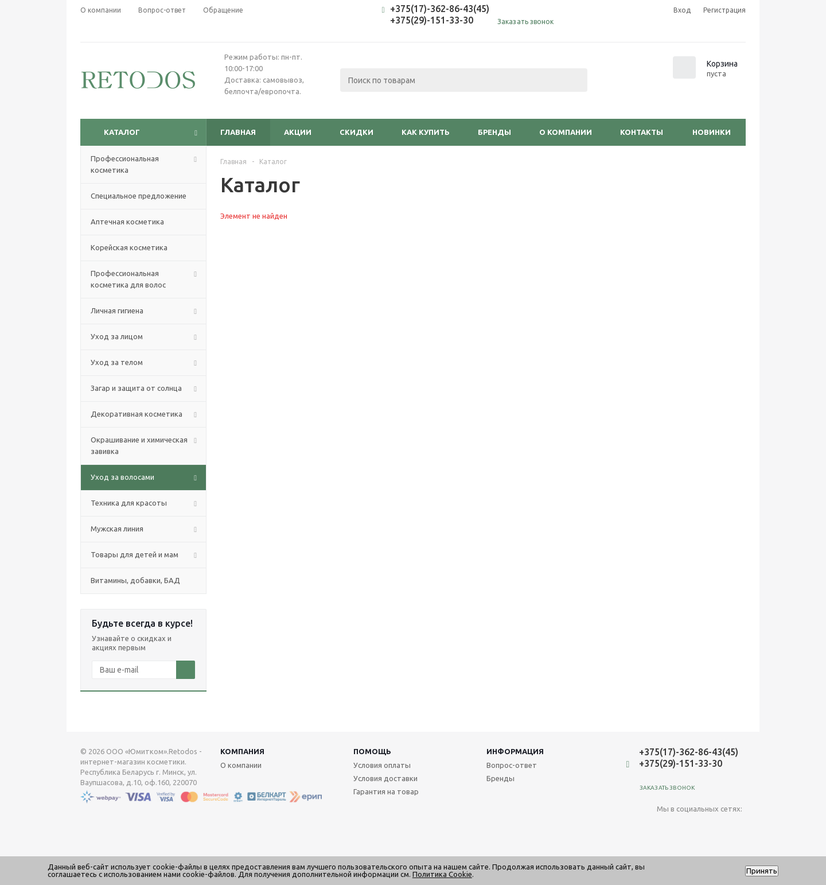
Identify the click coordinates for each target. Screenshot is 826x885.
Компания (242, 751)
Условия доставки (385, 778)
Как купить (426, 132)
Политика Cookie (442, 874)
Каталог (122, 132)
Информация (515, 751)
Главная (238, 132)
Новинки (711, 132)
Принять (761, 871)
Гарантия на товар (386, 791)
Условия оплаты (382, 765)
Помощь (372, 751)
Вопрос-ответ (511, 765)
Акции (297, 132)
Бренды (494, 132)
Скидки (356, 132)
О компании (565, 132)
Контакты (641, 132)
